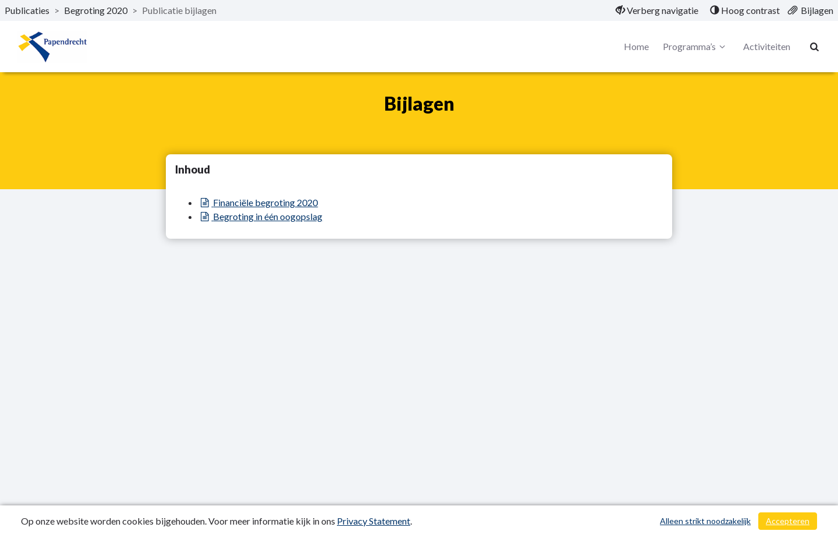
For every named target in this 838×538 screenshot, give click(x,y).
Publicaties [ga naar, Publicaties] (27, 10)
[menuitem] (657, 10)
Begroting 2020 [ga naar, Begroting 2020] (95, 10)
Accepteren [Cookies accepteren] (787, 521)
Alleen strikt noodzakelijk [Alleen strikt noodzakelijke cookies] (705, 521)
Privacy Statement (373, 520)
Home (636, 46)
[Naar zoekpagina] (815, 46)
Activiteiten (766, 46)
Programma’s (696, 47)
